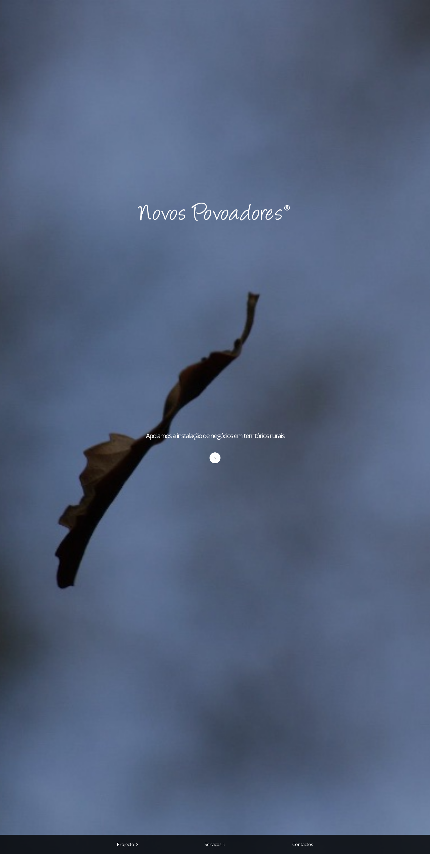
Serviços (213, 844)
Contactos (302, 844)
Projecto (125, 844)
